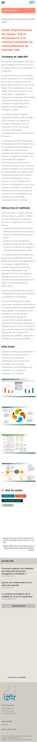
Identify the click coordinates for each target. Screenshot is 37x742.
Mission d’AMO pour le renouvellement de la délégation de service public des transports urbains (18, 548)
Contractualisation (10, 10)
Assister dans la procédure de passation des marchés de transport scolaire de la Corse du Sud (18, 540)
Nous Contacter (8, 729)
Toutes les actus (18, 606)
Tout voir (8, 505)
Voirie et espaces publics (12, 500)
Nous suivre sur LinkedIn (17, 677)
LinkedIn (4, 725)
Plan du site (18, 739)
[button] (3, 2)
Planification (8, 496)
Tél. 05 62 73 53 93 (8, 713)
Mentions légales (27, 739)
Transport (20, 496)
